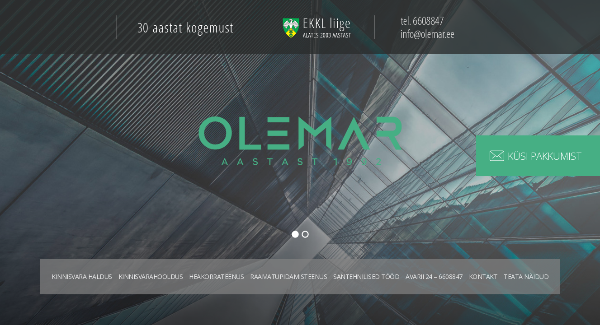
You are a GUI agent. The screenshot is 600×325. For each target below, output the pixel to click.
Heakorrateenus (216, 276)
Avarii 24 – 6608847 (434, 276)
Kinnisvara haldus (82, 276)
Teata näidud (526, 276)
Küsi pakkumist (545, 155)
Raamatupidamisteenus (288, 276)
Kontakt (483, 276)
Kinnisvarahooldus (150, 276)
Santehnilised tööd (366, 276)
